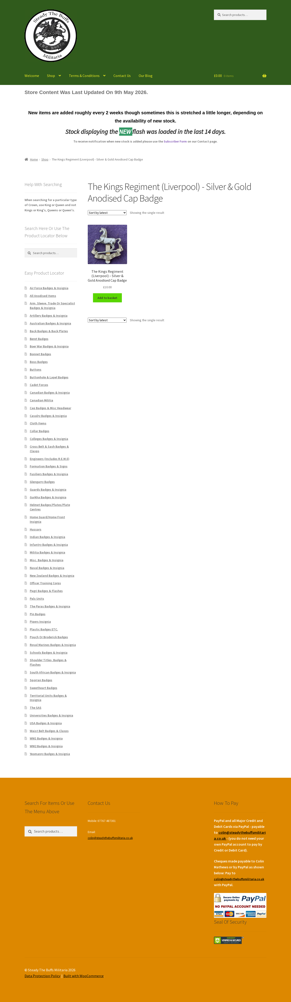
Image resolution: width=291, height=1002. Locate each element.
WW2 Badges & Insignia (46, 746)
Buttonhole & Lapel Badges (49, 377)
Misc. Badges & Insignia (46, 560)
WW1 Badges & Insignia (46, 738)
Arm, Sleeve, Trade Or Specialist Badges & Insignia (52, 305)
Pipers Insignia (40, 622)
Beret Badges (39, 339)
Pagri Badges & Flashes (46, 591)
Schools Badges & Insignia (49, 652)
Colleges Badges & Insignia (49, 439)
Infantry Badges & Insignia (49, 545)
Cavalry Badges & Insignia (48, 416)
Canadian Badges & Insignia (50, 392)
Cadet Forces (39, 385)
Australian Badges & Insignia (50, 323)
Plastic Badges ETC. (44, 629)
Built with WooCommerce (83, 976)
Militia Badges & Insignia (47, 552)
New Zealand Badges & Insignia (52, 576)
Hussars (35, 529)
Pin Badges (37, 614)
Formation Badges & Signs (49, 466)
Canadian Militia (41, 400)
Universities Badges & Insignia (51, 715)
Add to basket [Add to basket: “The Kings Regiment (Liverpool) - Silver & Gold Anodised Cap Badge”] (107, 298)
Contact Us (122, 75)
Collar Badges (39, 431)
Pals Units (37, 599)
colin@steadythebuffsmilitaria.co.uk (110, 838)
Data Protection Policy (42, 976)
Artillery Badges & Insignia (49, 316)
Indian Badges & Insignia (47, 537)
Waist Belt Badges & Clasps (49, 731)
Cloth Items (38, 423)
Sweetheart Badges (43, 688)
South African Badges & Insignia (53, 672)
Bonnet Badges (40, 354)
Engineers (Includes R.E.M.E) (49, 459)
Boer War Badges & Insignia (49, 346)
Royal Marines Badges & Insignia (53, 645)
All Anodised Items (43, 296)
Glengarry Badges (42, 482)
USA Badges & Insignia (46, 723)
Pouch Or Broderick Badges (49, 637)
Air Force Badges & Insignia (49, 288)
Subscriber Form (175, 141)
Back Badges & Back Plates (49, 331)
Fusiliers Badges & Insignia (49, 474)
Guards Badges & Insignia (48, 489)
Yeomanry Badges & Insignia (50, 754)
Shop (51, 75)
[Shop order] (107, 212)
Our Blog (146, 75)
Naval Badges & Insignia (47, 568)
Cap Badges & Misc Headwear (50, 408)
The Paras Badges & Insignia (50, 606)
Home (34, 159)
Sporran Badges (41, 680)
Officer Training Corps (45, 583)
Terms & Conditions (84, 75)
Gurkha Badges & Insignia (48, 497)
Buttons (35, 369)
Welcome (32, 75)
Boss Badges (39, 362)
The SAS (35, 708)
